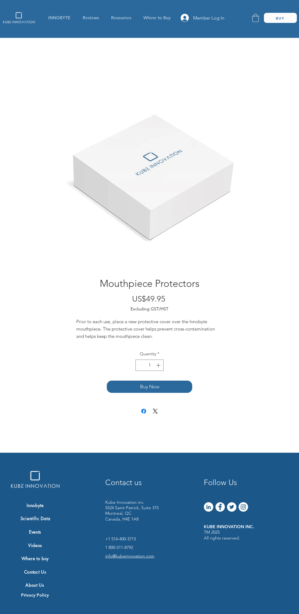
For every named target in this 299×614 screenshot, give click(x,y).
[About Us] (34, 585)
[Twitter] (231, 507)
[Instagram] (243, 507)
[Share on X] (155, 411)
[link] (255, 18)
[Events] (35, 532)
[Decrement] (140, 365)
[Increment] (159, 365)
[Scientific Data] (35, 519)
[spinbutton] (149, 365)
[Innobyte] (35, 505)
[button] (121, 17)
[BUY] (280, 18)
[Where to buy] (35, 558)
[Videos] (35, 545)
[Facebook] (220, 507)
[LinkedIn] (208, 507)
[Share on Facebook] (143, 411)
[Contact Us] (35, 572)
